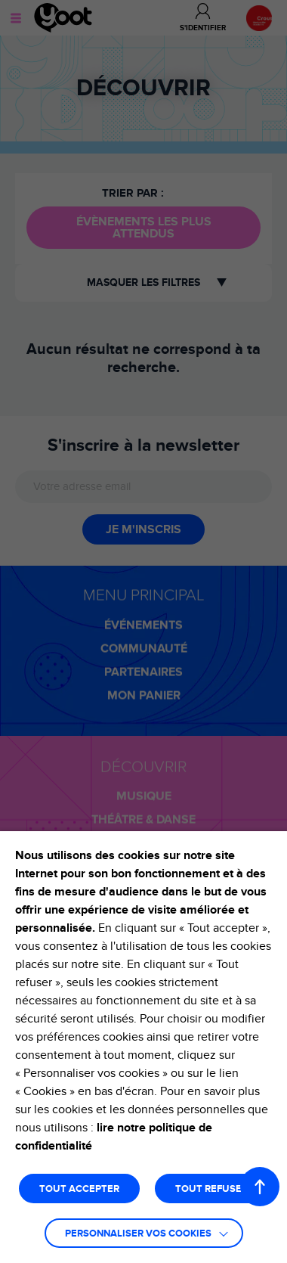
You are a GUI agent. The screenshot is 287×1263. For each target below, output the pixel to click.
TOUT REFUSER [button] (211, 1189)
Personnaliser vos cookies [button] (138, 1234)
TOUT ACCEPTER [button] (79, 1189)
